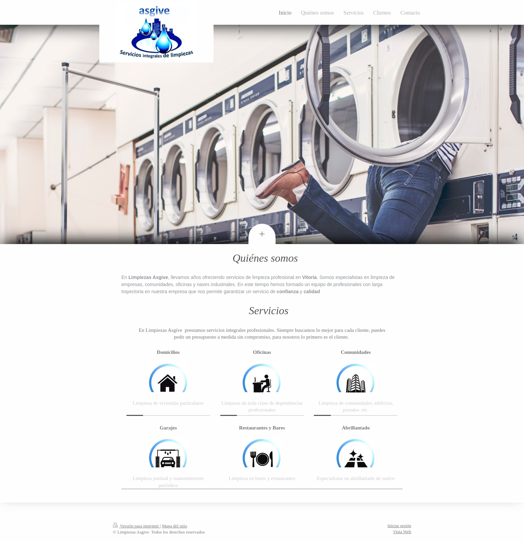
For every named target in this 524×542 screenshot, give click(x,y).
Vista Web (402, 531)
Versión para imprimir (136, 525)
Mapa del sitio (174, 525)
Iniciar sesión (399, 525)
